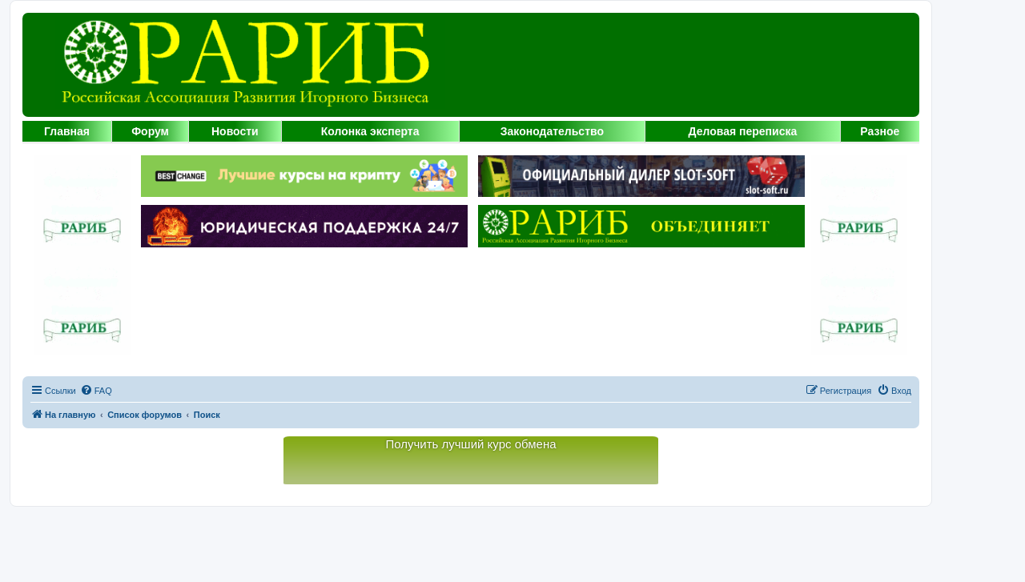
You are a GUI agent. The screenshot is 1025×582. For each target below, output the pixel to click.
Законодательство (552, 131)
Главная (67, 131)
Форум (150, 131)
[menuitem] (96, 390)
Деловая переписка (743, 131)
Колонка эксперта (370, 131)
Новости (235, 131)
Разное (879, 131)
